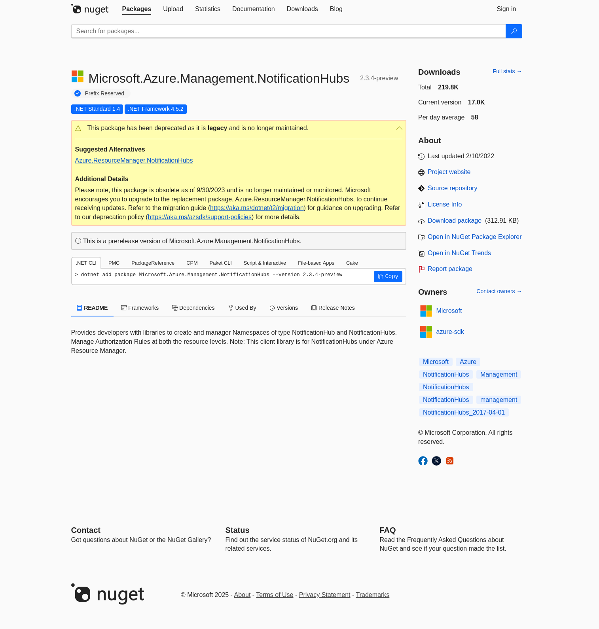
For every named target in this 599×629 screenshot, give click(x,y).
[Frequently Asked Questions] (388, 530)
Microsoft (449, 310)
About (242, 594)
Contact (85, 530)
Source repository (452, 188)
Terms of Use (274, 594)
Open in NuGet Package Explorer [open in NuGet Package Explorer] (474, 236)
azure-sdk (450, 331)
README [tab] (92, 308)
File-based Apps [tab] (316, 263)
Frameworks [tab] (140, 308)
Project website (449, 172)
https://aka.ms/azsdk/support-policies (200, 217)
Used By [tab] (242, 308)
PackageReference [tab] (152, 263)
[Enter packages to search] (288, 31)
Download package (454, 220)
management (498, 399)
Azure (468, 361)
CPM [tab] (191, 263)
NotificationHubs (446, 374)
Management (498, 374)
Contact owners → (499, 291)
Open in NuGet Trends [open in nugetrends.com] (459, 253)
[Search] (514, 31)
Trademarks (373, 594)
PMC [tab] (113, 263)
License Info (445, 204)
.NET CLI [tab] (86, 263)
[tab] (136, 9)
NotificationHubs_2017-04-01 (464, 412)
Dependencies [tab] (193, 308)
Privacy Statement (325, 594)
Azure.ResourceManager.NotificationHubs (134, 160)
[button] (239, 128)
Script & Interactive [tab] (265, 263)
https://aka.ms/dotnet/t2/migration (257, 208)
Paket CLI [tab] (221, 263)
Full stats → (507, 71)
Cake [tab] (352, 263)
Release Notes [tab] (333, 308)
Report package (450, 268)
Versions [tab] (283, 308)
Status (238, 530)
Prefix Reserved (105, 93)
